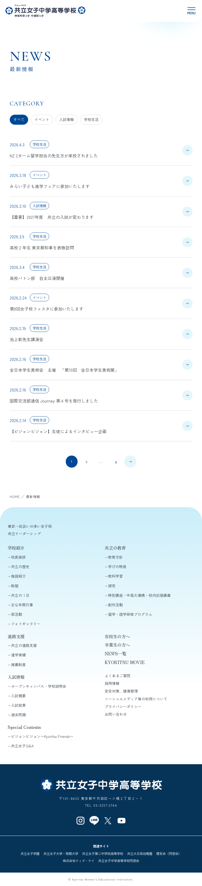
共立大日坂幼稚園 (139, 853)
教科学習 (115, 576)
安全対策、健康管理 (121, 691)
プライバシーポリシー (123, 706)
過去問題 (18, 714)
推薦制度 (18, 664)
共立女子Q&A (22, 745)
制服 (14, 585)
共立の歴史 (20, 566)
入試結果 (18, 705)
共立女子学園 (30, 853)
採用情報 (112, 683)
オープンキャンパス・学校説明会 (38, 686)
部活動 (16, 614)
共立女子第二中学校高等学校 (102, 853)
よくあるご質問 (117, 675)
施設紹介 (18, 576)
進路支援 (16, 636)
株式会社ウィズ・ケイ (78, 860)
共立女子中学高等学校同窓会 (118, 860)
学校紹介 (16, 548)
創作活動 (115, 604)
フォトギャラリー (26, 623)
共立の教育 (115, 548)
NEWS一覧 (115, 653)
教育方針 (115, 557)
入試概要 (18, 695)
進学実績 (18, 654)
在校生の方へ (117, 636)
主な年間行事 (22, 604)
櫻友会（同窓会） (168, 853)
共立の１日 (20, 595)
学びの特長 (117, 566)
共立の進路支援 (24, 645)
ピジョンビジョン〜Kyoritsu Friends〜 (42, 736)
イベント (41, 119)
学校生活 (91, 119)
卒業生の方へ (117, 645)
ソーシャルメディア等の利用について (136, 698)
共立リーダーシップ (24, 533)
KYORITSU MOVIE (125, 662)
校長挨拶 (18, 557)
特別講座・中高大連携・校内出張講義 (139, 595)
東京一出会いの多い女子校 (30, 526)
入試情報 (66, 119)
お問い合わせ (116, 714)
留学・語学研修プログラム (130, 614)
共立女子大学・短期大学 (60, 853)
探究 (111, 585)
